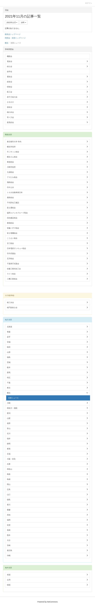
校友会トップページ (12, 34)
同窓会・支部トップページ (15, 38)
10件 (23, 22)
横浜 (6, 43)
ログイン (88, 3)
